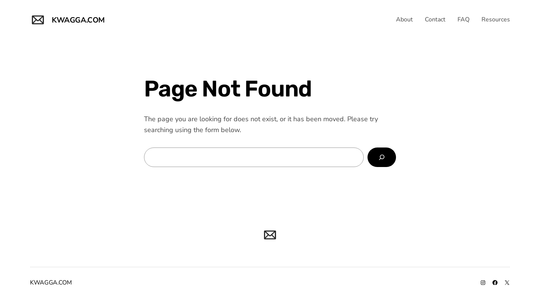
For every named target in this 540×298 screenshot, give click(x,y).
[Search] (382, 157)
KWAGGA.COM (78, 20)
